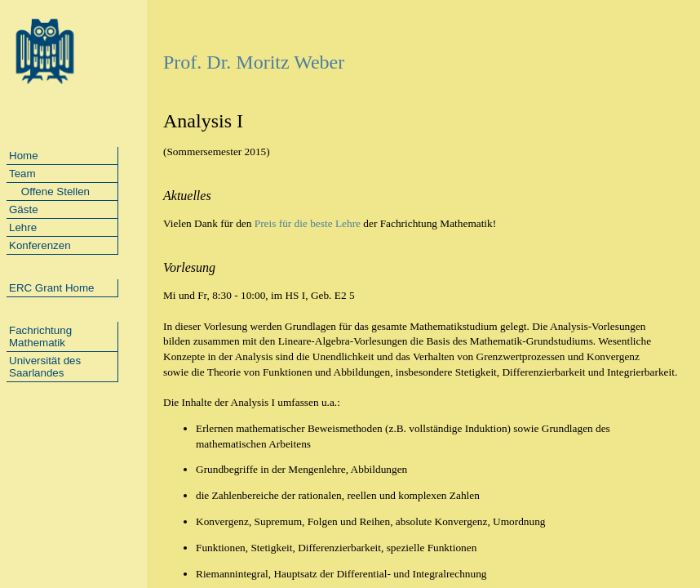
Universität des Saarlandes (45, 366)
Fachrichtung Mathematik (40, 336)
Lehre (23, 227)
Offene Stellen (49, 191)
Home (23, 155)
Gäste (23, 209)
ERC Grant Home (51, 288)
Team (22, 173)
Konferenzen (40, 245)
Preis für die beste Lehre (308, 223)
